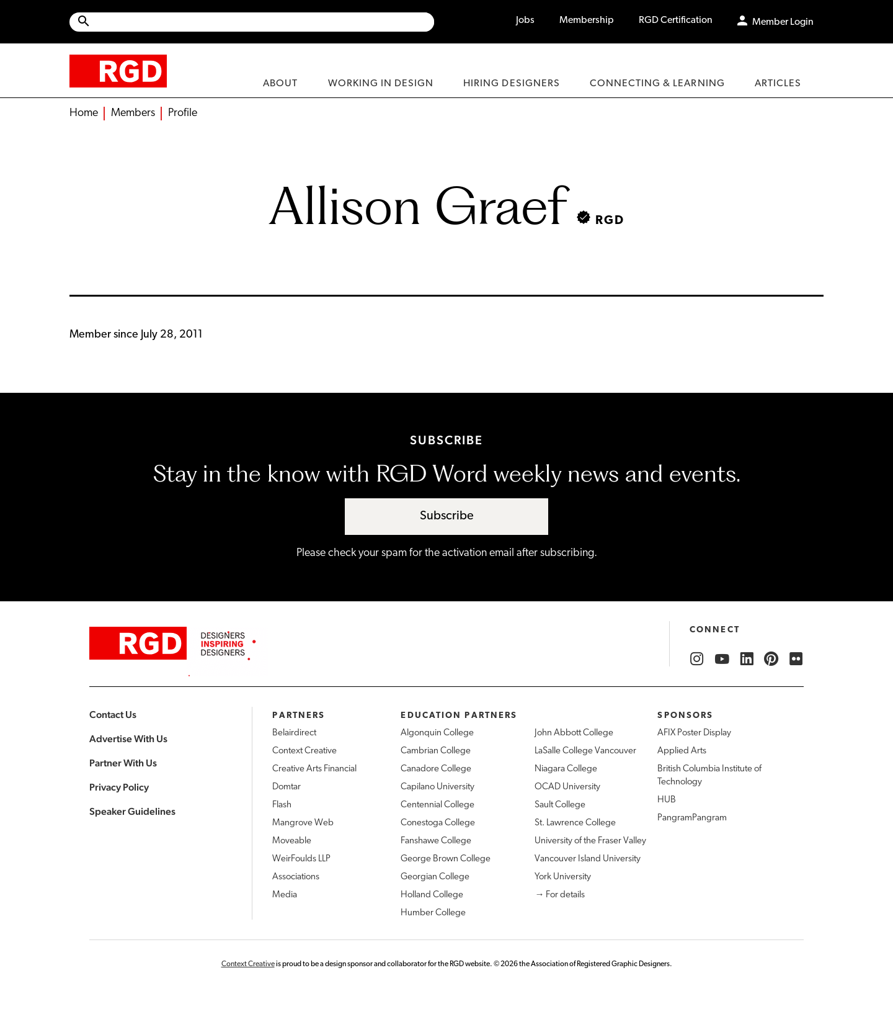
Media (284, 895)
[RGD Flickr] (796, 659)
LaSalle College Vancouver (585, 751)
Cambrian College (436, 751)
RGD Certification (676, 20)
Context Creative (304, 751)
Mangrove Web (303, 823)
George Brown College (446, 859)
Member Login (783, 22)
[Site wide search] (251, 22)
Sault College (560, 805)
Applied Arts (681, 751)
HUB (666, 800)
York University (563, 877)
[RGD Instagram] (697, 659)
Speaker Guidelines (132, 811)
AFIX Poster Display (694, 733)
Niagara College (566, 769)
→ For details (560, 895)
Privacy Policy (119, 787)
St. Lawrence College (575, 823)
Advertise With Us (128, 739)
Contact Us (112, 714)
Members (133, 113)
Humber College (433, 913)
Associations (295, 877)
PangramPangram (692, 818)
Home (83, 113)
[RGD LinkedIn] (746, 659)
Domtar (286, 787)
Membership (586, 20)
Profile (182, 113)
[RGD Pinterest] (771, 659)
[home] (118, 70)
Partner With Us (123, 763)
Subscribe (447, 516)
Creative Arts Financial (314, 769)
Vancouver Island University (588, 859)
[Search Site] (262, 22)
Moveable (291, 841)
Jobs (525, 20)
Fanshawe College (436, 841)
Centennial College (437, 805)
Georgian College (435, 877)
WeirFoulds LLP (301, 859)
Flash (281, 805)
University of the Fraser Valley (590, 841)
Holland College (432, 895)
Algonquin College (437, 733)
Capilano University (437, 787)
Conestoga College (438, 823)
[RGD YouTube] (721, 659)
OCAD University (567, 787)
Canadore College (436, 769)
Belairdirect (294, 733)
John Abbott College (574, 733)
